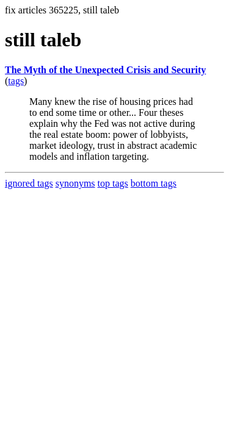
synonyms (75, 183)
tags (16, 81)
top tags (113, 183)
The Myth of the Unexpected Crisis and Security (105, 70)
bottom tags (153, 183)
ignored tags (29, 183)
